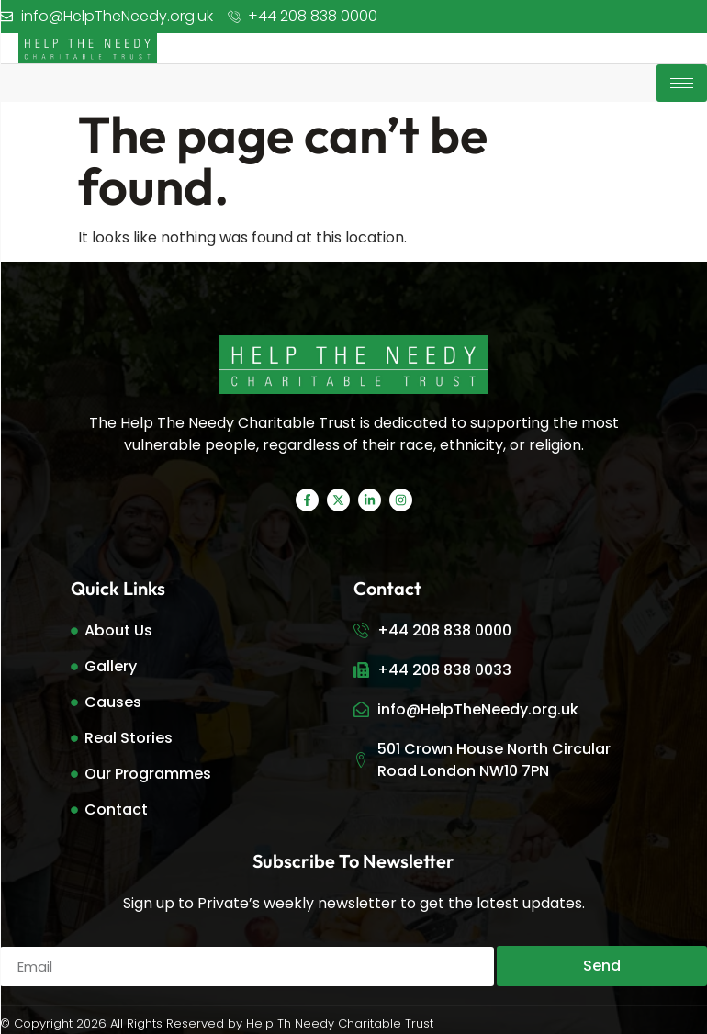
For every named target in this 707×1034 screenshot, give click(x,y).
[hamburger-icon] (681, 83)
